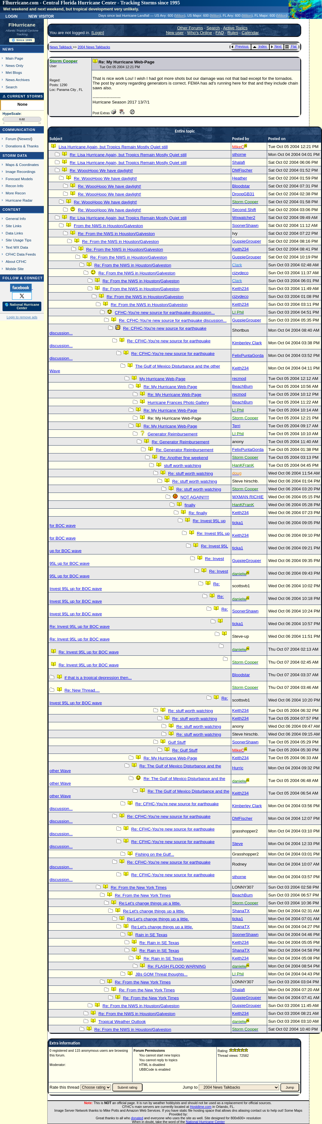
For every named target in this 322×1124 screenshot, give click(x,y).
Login (11, 16)
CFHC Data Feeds (21, 254)
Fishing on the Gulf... (154, 854)
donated (137, 1118)
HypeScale (12, 113)
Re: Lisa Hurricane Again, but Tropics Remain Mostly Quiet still (128, 154)
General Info (16, 218)
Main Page (14, 58)
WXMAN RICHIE (248, 496)
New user (175, 32)
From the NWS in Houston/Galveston (108, 225)
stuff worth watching (182, 465)
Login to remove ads (22, 317)
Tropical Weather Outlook (122, 1021)
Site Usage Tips (19, 240)
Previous (240, 46)
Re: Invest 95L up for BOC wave (80, 626)
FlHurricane (22, 24)
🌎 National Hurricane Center (22, 306)
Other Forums (190, 28)
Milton (179, 15)
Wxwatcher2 (243, 217)
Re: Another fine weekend (184, 457)
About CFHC (16, 261)
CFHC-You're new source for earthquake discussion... (165, 312)
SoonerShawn (245, 225)
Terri (236, 425)
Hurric (237, 768)
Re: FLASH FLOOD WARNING (177, 966)
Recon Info (14, 186)
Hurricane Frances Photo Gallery (178, 402)
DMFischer (242, 170)
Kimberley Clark (247, 342)
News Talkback (61, 47)
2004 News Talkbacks (94, 47)
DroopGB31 (243, 194)
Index (260, 46)
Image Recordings (20, 171)
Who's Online (199, 32)
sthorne (239, 154)
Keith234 (240, 249)
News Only (14, 65)
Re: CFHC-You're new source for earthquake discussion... (172, 320)
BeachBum (242, 386)
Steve (237, 843)
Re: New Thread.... (82, 690)
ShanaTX (241, 910)
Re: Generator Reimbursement (180, 442)
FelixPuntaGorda (248, 355)
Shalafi (238, 162)
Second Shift (244, 209)
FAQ (219, 32)
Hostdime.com (200, 1107)
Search (11, 87)
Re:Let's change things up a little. (150, 903)
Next (276, 46)
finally (189, 505)
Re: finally (198, 513)
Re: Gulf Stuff (184, 750)
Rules (232, 32)
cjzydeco (240, 272)
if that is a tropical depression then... (98, 677)
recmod (239, 378)
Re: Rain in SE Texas (159, 942)
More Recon (16, 193)
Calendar (250, 32)
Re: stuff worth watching (190, 473)
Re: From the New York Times (139, 887)
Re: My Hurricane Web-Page (170, 386)
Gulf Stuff (176, 742)
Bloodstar (241, 186)
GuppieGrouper (246, 241)
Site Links (13, 226)
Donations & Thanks (22, 146)
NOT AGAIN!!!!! (194, 497)
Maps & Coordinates (22, 165)
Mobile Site (15, 269)
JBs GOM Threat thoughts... (161, 974)
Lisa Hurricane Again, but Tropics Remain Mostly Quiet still (113, 147)
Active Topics (235, 28)
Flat (290, 46)
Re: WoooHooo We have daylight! (101, 170)
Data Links (14, 233)
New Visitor (41, 16)
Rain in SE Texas (151, 934)
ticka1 (237, 522)
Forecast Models (19, 179)
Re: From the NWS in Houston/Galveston (116, 233)
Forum (11, 139)
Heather (239, 178)
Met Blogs (14, 72)
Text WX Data (17, 247)
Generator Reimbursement (172, 434)
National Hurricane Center (205, 1122)
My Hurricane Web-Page (162, 378)
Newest (25, 139)
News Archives (18, 80)
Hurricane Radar (19, 200)
